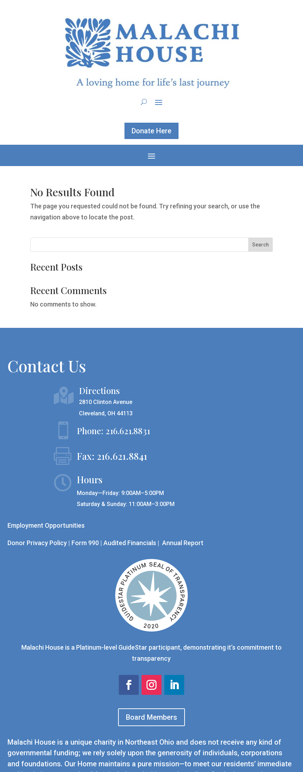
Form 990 (85, 543)
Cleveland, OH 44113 (106, 413)
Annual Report (182, 543)
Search (260, 244)
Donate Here (151, 131)
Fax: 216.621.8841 (112, 456)
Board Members (151, 717)
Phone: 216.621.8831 (113, 430)
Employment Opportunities (46, 525)
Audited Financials (130, 543)
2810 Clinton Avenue (105, 402)
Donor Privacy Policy (37, 543)
